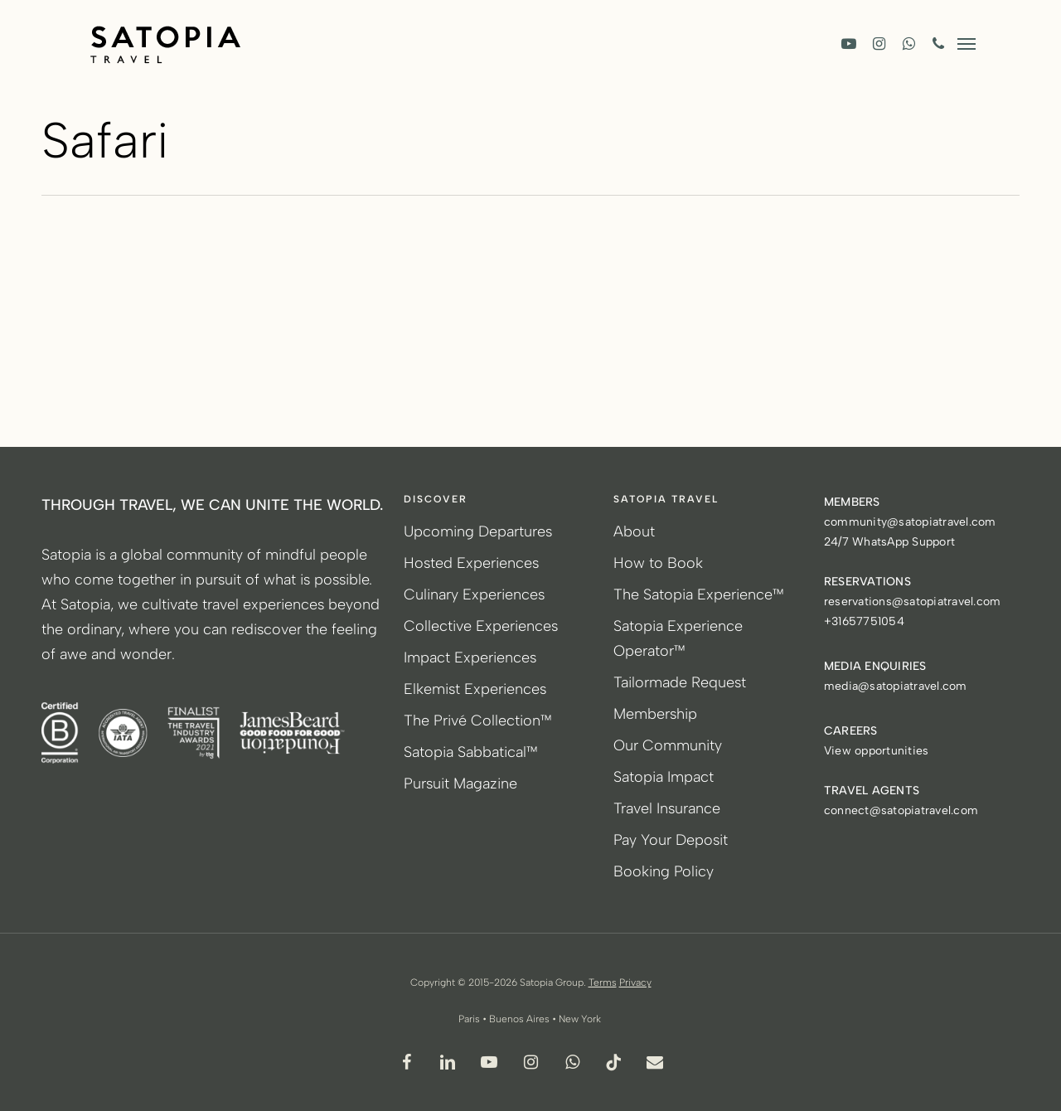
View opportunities (876, 751)
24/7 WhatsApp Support (889, 542)
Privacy (635, 982)
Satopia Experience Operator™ (678, 638)
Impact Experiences (470, 657)
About (634, 531)
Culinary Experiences (474, 594)
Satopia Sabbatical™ (471, 752)
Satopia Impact (663, 777)
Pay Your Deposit (670, 840)
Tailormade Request (679, 682)
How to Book (658, 563)
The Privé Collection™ (478, 720)
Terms (603, 982)
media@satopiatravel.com (895, 686)
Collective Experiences (481, 626)
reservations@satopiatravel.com (912, 601)
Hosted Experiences (471, 563)
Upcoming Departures (478, 531)
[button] (966, 43)
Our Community (667, 745)
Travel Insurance (666, 808)
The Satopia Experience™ (698, 594)
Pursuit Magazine (460, 783)
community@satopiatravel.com (910, 522)
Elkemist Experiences (475, 689)
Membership (655, 714)
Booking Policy (663, 871)
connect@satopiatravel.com (901, 810)
